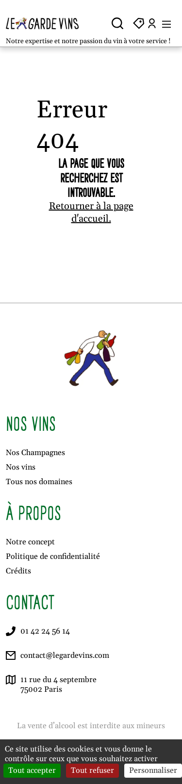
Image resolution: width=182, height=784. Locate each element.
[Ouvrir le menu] (166, 23)
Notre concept (30, 542)
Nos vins (20, 467)
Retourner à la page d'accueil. (91, 212)
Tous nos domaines (39, 482)
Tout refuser (92, 770)
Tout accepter (32, 770)
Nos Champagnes (35, 452)
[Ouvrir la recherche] (117, 23)
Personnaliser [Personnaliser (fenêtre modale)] (153, 770)
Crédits (18, 571)
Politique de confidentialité (53, 556)
